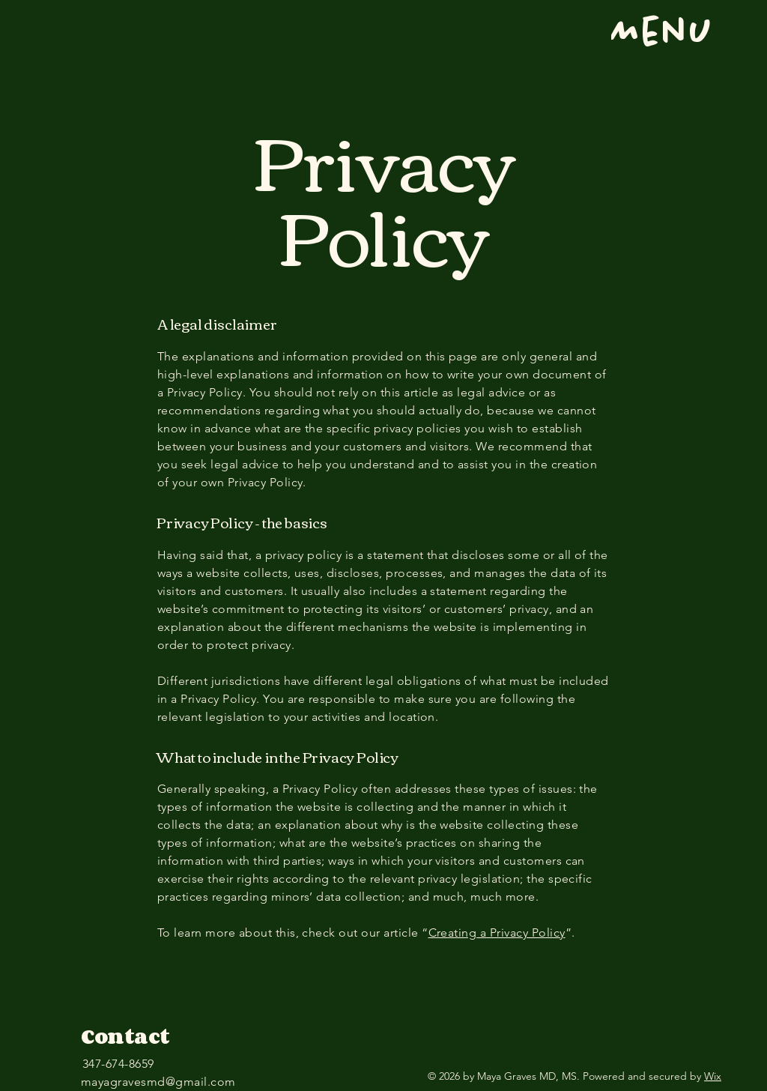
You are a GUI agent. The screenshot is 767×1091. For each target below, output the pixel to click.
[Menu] (635, 33)
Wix (712, 1076)
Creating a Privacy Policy (497, 932)
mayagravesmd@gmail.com (158, 1082)
